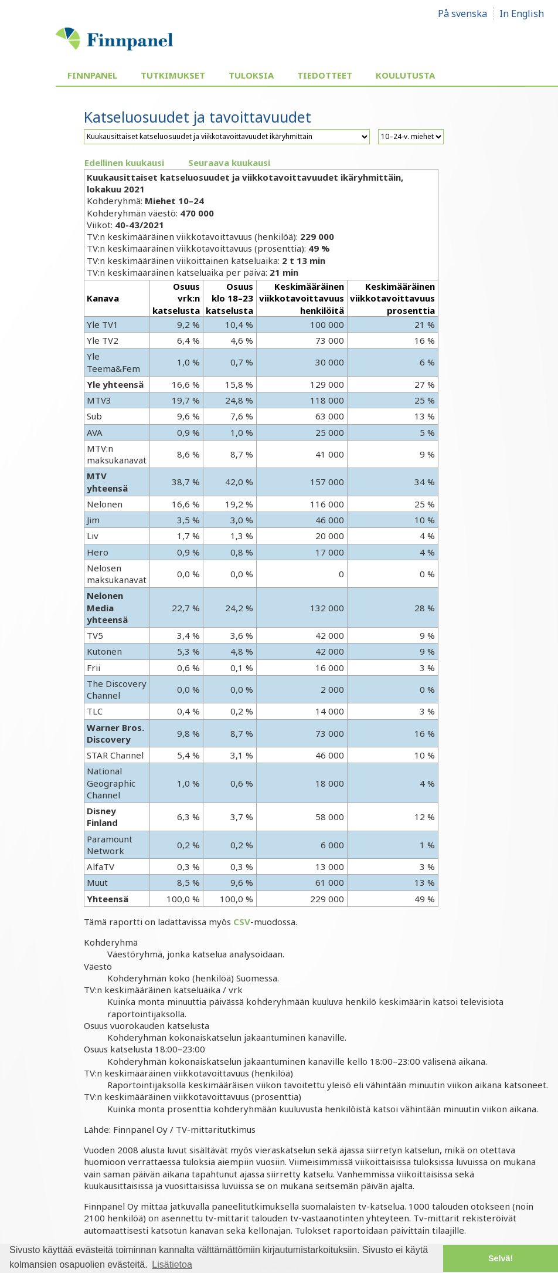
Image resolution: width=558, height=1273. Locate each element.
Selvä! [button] (500, 1258)
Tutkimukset (173, 75)
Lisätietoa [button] (172, 1264)
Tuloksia (251, 75)
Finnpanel (92, 75)
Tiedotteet (324, 75)
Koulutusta (405, 75)
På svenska (462, 13)
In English (521, 13)
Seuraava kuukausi (229, 162)
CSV (241, 921)
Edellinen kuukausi (124, 162)
